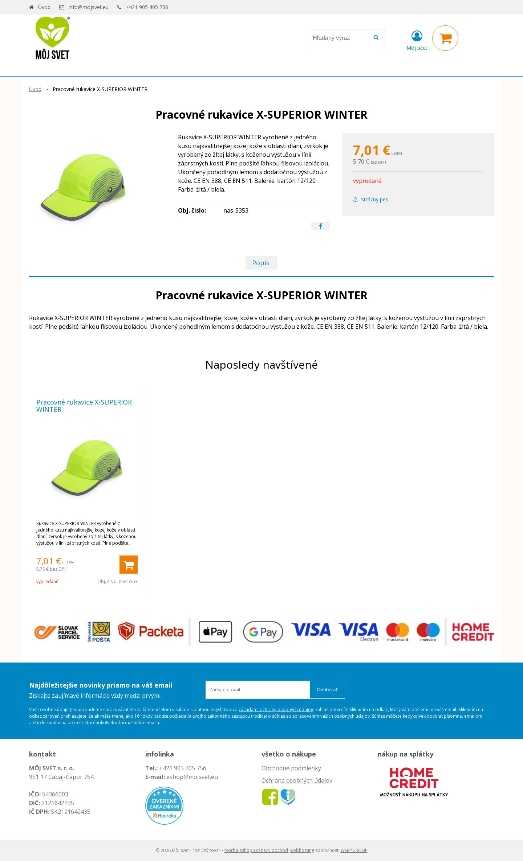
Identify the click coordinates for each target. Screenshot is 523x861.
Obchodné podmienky (291, 768)
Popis (260, 262)
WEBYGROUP (354, 850)
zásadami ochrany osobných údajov (276, 709)
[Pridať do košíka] (128, 564)
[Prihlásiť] (416, 40)
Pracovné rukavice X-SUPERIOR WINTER (84, 406)
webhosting (302, 850)
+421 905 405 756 (147, 7)
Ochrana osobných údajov (297, 780)
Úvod (44, 7)
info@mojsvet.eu (89, 7)
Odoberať (327, 689)
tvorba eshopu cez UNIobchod (256, 850)
